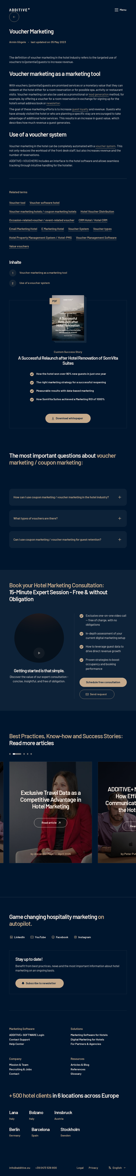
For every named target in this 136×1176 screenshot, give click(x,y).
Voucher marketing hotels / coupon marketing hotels (42, 211)
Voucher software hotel (45, 202)
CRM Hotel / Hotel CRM (93, 220)
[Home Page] (19, 10)
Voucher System (78, 228)
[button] (121, 10)
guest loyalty (80, 109)
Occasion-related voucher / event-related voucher (41, 220)
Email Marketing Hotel (23, 228)
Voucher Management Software (96, 237)
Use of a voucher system (34, 282)
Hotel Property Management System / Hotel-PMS (40, 237)
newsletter (53, 103)
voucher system (105, 146)
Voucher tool (17, 202)
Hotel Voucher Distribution (97, 211)
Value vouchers (19, 246)
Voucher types (102, 228)
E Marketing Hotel (52, 228)
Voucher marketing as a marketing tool (43, 272)
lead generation (99, 94)
